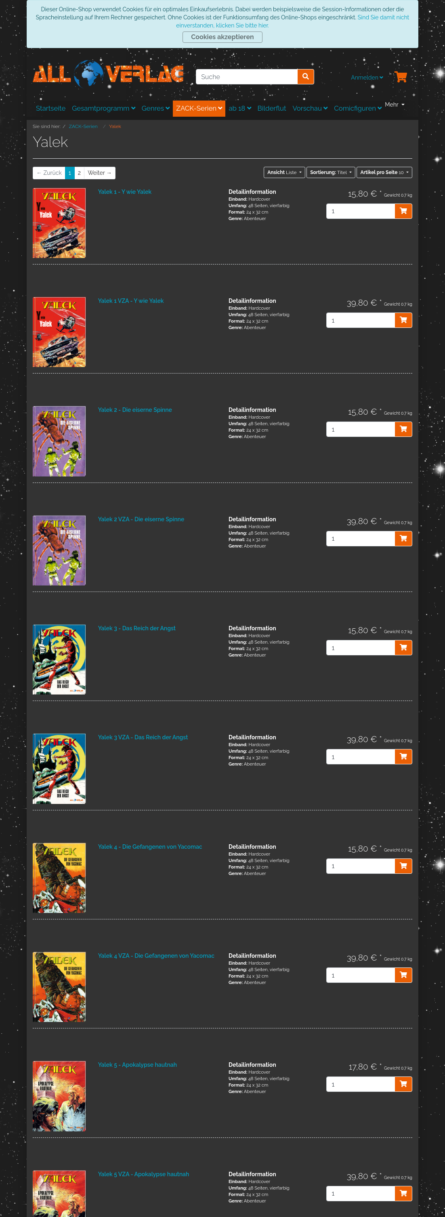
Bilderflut (272, 108)
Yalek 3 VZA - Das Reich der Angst (143, 737)
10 (382, 172)
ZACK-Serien (199, 108)
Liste (282, 172)
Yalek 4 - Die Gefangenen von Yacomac (150, 847)
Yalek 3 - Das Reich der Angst (137, 628)
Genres (156, 108)
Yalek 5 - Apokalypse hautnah (137, 1065)
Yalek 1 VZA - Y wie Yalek (131, 301)
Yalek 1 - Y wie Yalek (125, 192)
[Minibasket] (401, 77)
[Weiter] (99, 173)
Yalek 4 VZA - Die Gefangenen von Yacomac (156, 956)
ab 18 (240, 108)
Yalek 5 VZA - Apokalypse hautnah (143, 1174)
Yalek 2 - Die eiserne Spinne (135, 410)
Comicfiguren (358, 108)
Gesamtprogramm (103, 108)
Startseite (50, 108)
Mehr (392, 104)
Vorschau (310, 108)
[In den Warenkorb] (403, 211)
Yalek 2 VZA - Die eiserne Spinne (141, 519)
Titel (329, 172)
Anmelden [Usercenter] (367, 77)
